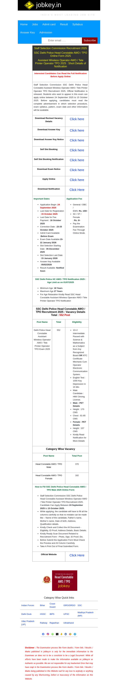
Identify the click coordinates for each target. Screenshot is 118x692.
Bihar (42, 605)
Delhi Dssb (26, 614)
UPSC (66, 614)
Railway (43, 623)
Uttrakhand (68, 623)
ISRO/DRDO (69, 605)
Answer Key (27, 32)
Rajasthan (54, 623)
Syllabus (77, 24)
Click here (77, 119)
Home (23, 24)
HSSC (43, 614)
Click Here (77, 190)
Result (64, 24)
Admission (45, 32)
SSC (80, 605)
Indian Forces (27, 605)
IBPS (52, 614)
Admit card (48, 24)
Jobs (35, 24)
